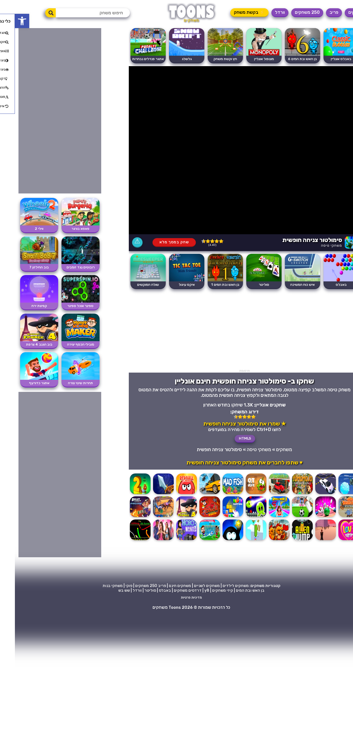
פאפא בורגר (65, 229)
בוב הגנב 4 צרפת (24, 344)
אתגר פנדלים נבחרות (133, 59)
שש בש (109, 590)
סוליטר (249, 284)
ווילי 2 (24, 229)
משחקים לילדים (221, 585)
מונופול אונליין (249, 59)
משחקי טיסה (316, 245)
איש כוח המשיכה (287, 284)
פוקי (114, 585)
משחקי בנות (98, 585)
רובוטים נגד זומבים (66, 267)
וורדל (265, 12)
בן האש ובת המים (235, 590)
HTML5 (230, 438)
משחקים (341, 12)
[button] (7, 21)
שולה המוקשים (133, 284)
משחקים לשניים (192, 585)
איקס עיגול (172, 284)
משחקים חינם (165, 585)
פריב (319, 12)
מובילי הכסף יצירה (65, 344)
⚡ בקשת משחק (234, 12)
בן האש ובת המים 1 (210, 284)
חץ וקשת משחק (210, 59)
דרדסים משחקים (173, 590)
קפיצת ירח (24, 306)
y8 (191, 590)
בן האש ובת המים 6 (287, 59)
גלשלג (172, 59)
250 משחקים (292, 12)
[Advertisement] (230, 330)
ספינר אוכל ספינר (65, 306)
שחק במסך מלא (159, 242)
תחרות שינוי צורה (65, 383)
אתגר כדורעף (24, 383)
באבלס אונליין (326, 59)
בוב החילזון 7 (24, 267)
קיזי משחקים (207, 590)
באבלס (326, 284)
